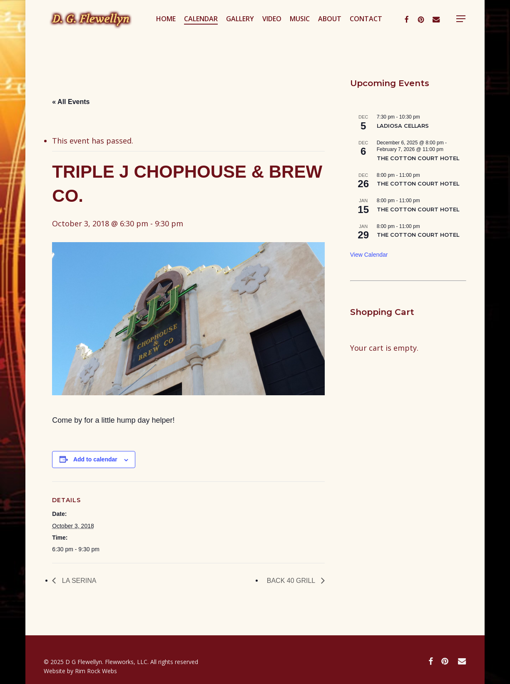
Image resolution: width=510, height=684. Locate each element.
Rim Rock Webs (96, 671)
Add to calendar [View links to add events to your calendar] (95, 459)
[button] (489, 30)
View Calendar (369, 254)
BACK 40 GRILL (292, 580)
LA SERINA (78, 580)
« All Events (71, 101)
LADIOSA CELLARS (403, 126)
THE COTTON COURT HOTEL (418, 158)
